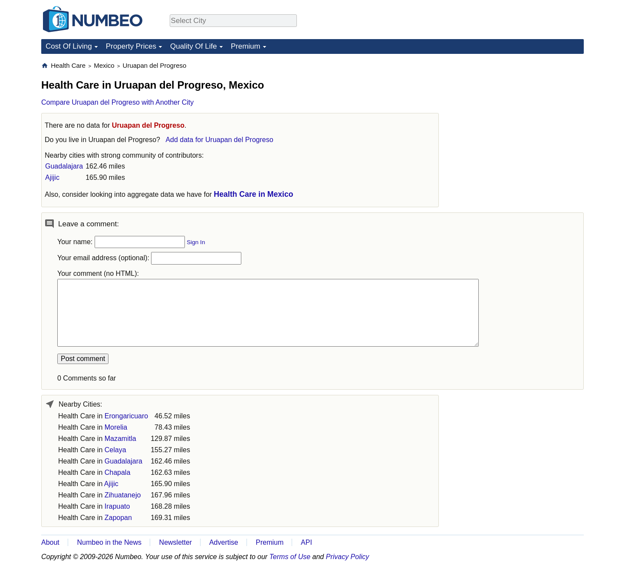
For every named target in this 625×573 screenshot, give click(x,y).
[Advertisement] (519, 115)
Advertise (223, 542)
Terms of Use (290, 556)
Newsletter (175, 542)
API (306, 542)
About (50, 542)
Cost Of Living (69, 46)
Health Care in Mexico (253, 194)
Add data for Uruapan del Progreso (219, 139)
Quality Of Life (193, 46)
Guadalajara (64, 166)
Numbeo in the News (109, 542)
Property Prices (131, 46)
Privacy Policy (347, 556)
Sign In (196, 242)
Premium (245, 46)
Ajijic (52, 177)
